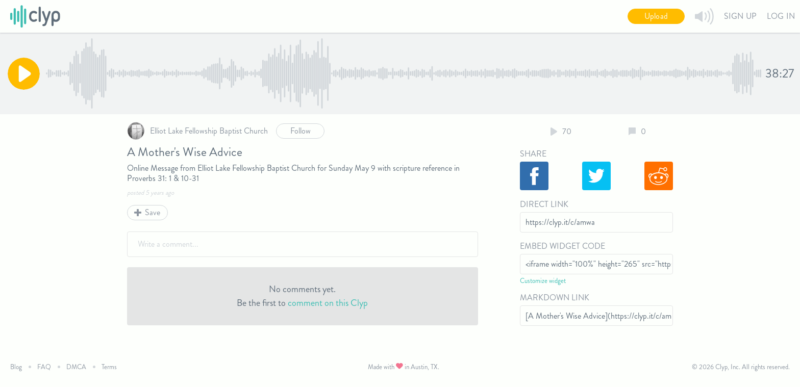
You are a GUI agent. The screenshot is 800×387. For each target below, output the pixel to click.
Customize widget (543, 281)
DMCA (76, 367)
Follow (300, 131)
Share (533, 154)
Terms (109, 367)
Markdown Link (554, 297)
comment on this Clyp (328, 302)
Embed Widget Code (562, 246)
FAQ (44, 367)
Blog (16, 367)
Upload (656, 16)
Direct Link (544, 204)
